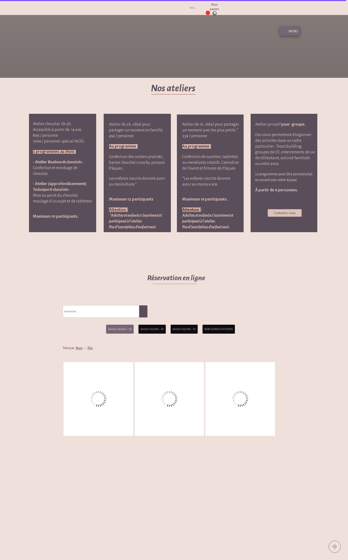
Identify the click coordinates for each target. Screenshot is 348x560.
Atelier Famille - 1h (184, 329)
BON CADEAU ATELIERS (218, 329)
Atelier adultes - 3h (120, 329)
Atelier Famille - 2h (152, 329)
